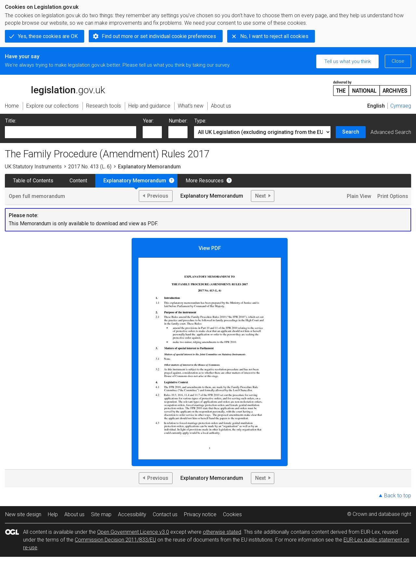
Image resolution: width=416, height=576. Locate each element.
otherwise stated (222, 532)
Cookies (232, 514)
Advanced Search (390, 132)
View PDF (209, 352)
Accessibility (132, 514)
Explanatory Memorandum (134, 180)
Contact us (165, 514)
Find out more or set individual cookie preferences (159, 36)
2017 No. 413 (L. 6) (89, 167)
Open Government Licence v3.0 (133, 532)
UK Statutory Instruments (33, 167)
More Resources (205, 180)
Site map (101, 514)
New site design (23, 514)
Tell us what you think (347, 61)
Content (78, 180)
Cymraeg (400, 106)
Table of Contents (33, 180)
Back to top (397, 495)
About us (74, 514)
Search (350, 132)
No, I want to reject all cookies (274, 36)
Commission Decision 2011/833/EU (115, 540)
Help (53, 514)
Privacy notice (200, 514)
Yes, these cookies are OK (48, 36)
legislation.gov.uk (55, 87)
